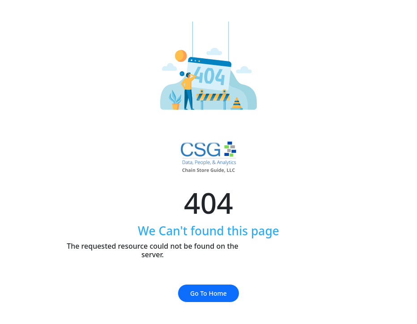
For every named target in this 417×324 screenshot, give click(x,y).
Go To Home (208, 293)
